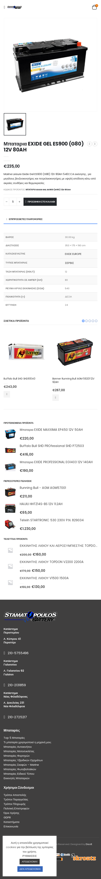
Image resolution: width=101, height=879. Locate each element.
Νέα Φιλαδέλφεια (14, 706)
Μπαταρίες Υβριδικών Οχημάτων (23, 760)
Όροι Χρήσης (11, 813)
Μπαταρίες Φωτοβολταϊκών (20, 769)
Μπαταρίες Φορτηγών (17, 756)
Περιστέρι (10, 642)
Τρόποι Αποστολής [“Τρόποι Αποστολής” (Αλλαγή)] (15, 795)
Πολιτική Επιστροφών (16, 808)
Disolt (89, 844)
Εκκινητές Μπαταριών (17, 778)
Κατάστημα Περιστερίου (11, 630)
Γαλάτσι (9, 674)
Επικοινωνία (11, 826)
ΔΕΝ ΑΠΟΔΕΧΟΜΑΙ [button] (30, 869)
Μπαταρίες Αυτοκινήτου (18, 747)
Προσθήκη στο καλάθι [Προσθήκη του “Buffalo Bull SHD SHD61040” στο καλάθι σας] (7, 394)
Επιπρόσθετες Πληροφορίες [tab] (26, 219)
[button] (83, 321)
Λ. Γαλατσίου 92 (14, 671)
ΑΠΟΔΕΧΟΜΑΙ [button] (29, 861)
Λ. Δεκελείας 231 (14, 703)
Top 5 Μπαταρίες (14, 738)
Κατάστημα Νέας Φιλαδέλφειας (16, 694)
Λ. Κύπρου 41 (12, 639)
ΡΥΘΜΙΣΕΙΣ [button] (29, 856)
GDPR (7, 817)
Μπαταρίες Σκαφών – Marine (21, 765)
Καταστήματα (11, 822)
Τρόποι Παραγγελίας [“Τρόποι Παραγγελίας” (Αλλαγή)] (16, 799)
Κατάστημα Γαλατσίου (11, 662)
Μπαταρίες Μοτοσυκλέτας (19, 751)
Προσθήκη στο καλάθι (41, 201)
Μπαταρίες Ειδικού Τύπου (19, 774)
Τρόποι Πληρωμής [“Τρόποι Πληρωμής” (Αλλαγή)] (15, 804)
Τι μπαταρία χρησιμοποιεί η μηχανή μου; (27, 742)
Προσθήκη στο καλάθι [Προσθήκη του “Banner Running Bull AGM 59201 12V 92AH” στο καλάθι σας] (55, 397)
